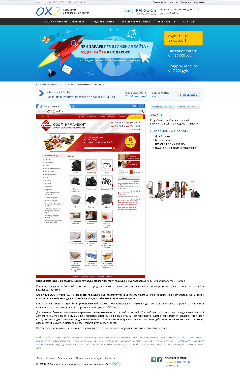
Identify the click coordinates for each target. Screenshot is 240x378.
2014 (82, 2)
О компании (159, 2)
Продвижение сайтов (136, 21)
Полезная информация (88, 358)
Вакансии (186, 2)
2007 (55, 2)
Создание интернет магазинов (63, 21)
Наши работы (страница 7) (47, 84)
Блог (39, 358)
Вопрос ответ (65, 358)
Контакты (189, 21)
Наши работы (167, 21)
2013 (75, 2)
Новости (173, 2)
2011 (69, 2)
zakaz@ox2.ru (171, 13)
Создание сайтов (103, 21)
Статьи (50, 358)
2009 (62, 2)
